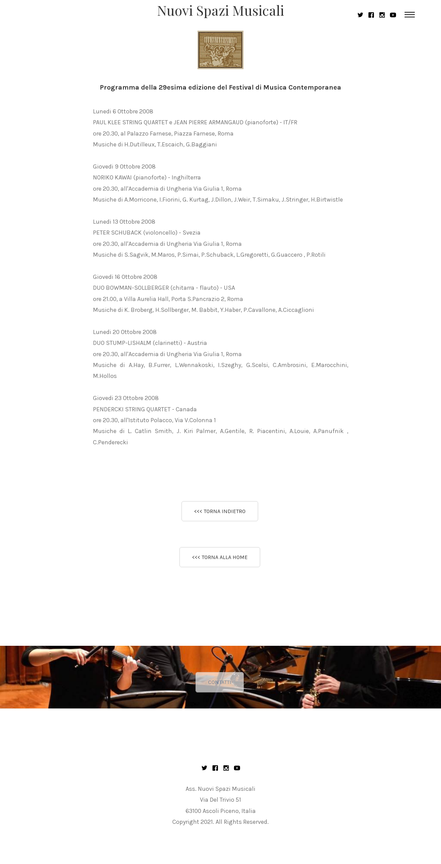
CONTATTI (219, 689)
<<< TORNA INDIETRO (220, 512)
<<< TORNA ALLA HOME (220, 558)
